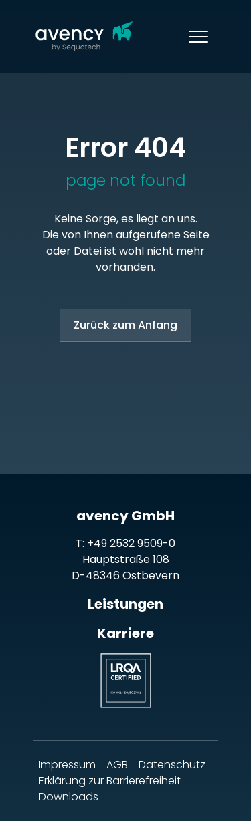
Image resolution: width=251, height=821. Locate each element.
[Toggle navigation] (199, 36)
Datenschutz (172, 764)
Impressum (67, 764)
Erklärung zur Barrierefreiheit (110, 780)
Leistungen (125, 604)
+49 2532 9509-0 (131, 543)
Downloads (68, 796)
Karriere (125, 633)
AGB (117, 764)
